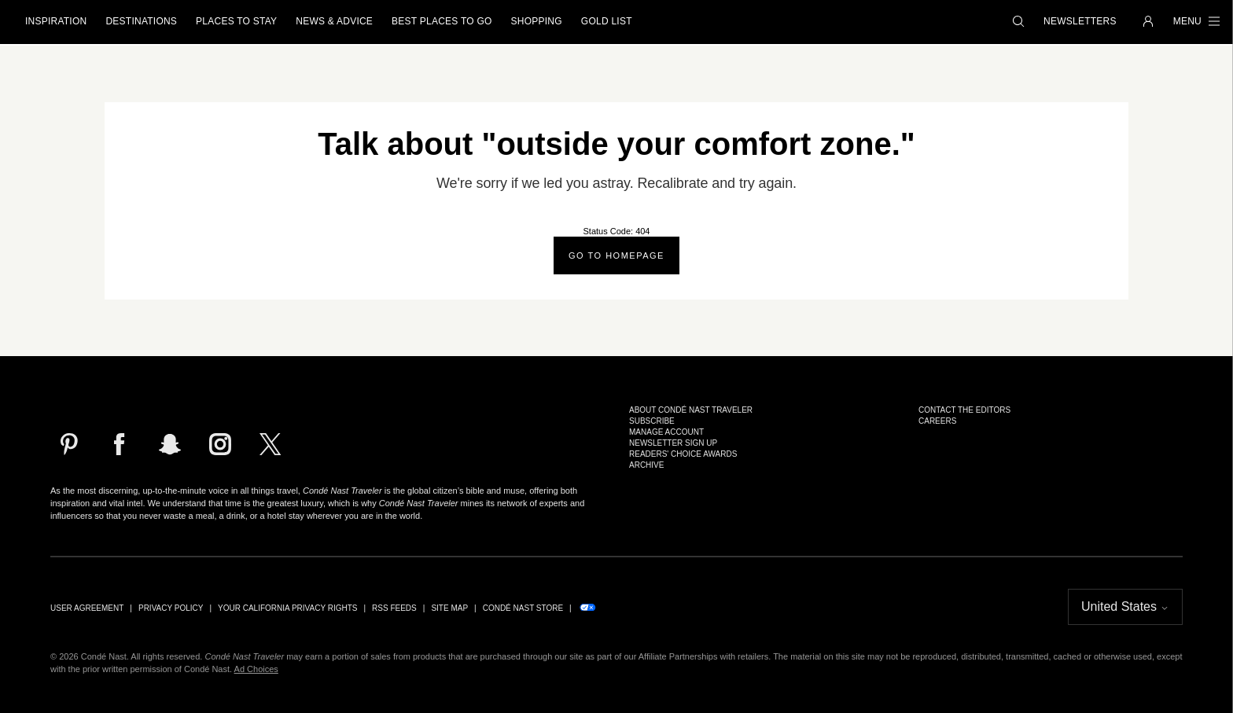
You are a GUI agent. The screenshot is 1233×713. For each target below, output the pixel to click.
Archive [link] (646, 465)
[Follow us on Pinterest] (69, 444)
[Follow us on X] (270, 444)
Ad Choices (256, 669)
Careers (937, 421)
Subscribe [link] (652, 421)
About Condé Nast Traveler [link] (691, 410)
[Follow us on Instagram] (220, 444)
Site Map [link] (449, 608)
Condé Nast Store (523, 608)
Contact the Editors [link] (964, 410)
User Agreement (86, 608)
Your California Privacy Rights (287, 608)
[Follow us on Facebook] (119, 444)
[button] (1018, 22)
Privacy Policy (170, 608)
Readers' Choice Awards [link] (683, 454)
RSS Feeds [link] (394, 608)
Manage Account (666, 432)
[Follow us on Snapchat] (170, 444)
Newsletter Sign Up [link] (673, 443)
